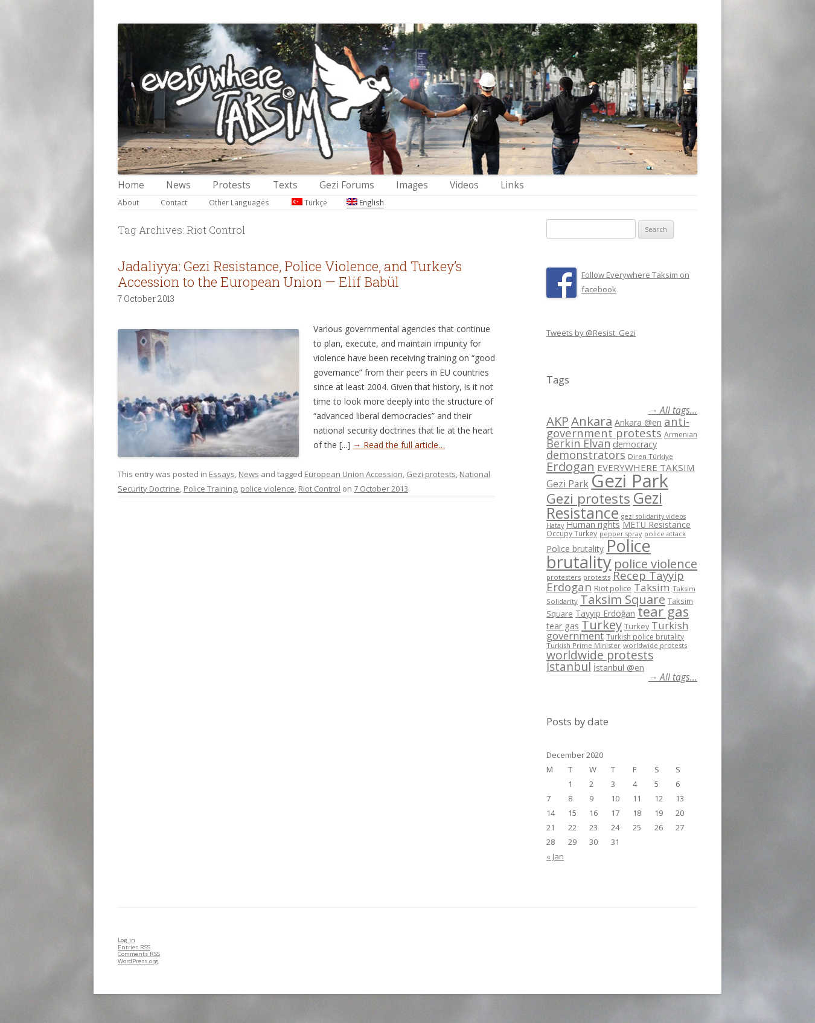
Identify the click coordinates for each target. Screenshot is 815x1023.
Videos (464, 185)
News (178, 185)
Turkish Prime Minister (583, 645)
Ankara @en (638, 422)
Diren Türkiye (650, 456)
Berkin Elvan (578, 443)
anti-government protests (617, 427)
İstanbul (568, 667)
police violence (267, 488)
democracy (635, 444)
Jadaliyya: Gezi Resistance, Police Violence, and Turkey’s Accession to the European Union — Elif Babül (290, 273)
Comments (139, 954)
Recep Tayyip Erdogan (615, 581)
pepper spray (620, 534)
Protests (232, 185)
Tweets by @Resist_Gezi (591, 332)
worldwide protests (655, 645)
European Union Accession (353, 474)
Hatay (555, 525)
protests (596, 577)
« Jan (555, 856)
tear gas (663, 611)
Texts (285, 185)
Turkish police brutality (645, 637)
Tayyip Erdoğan (605, 613)
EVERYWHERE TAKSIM (646, 467)
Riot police (612, 588)
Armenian (680, 434)
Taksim (652, 587)
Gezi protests (431, 474)
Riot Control (319, 488)
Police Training (210, 488)
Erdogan (570, 466)
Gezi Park (567, 483)
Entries (134, 947)
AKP (557, 420)
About (128, 202)
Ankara (591, 420)
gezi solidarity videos (653, 516)
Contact (174, 202)
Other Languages (239, 202)
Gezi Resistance (604, 505)
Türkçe (309, 202)
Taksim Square (622, 599)
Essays (222, 474)
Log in (126, 940)
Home (131, 185)
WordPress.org (138, 961)
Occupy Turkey (571, 533)
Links (512, 185)
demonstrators (585, 454)
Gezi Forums (346, 185)
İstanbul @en (618, 667)
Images (412, 185)
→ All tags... (672, 410)
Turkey (601, 624)
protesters (563, 577)
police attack (665, 533)
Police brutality (575, 548)
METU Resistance (656, 524)
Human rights (593, 524)
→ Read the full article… (399, 445)
